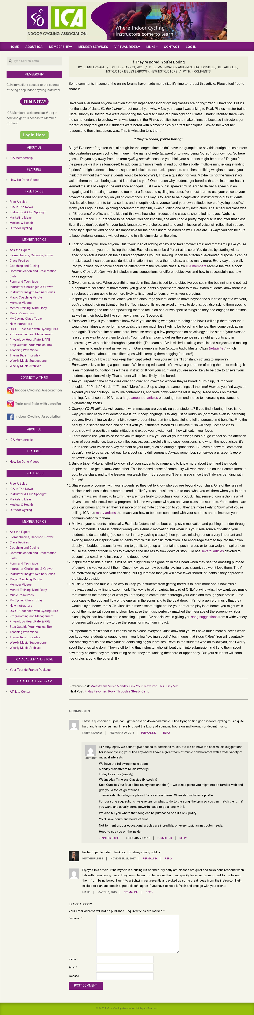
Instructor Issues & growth (127, 71)
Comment (75, 918)
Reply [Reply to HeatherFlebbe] (168, 858)
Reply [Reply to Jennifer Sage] (183, 838)
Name (73, 959)
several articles (212, 551)
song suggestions (204, 617)
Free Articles (227, 67)
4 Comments (201, 71)
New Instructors (164, 71)
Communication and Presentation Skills (184, 67)
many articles (106, 513)
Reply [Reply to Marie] (149, 892)
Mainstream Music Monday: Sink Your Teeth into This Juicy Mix (134, 686)
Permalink (148, 732)
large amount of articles (140, 397)
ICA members (196, 266)
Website (74, 975)
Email (73, 967)
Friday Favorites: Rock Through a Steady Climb (117, 691)
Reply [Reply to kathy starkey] (166, 732)
